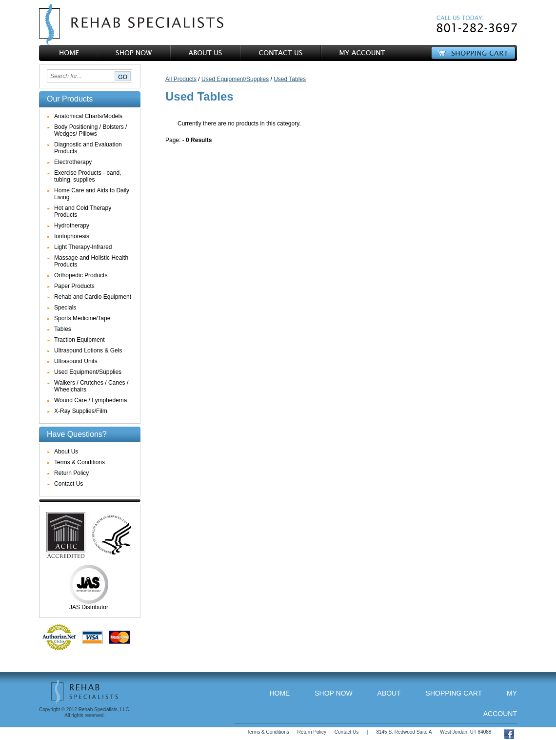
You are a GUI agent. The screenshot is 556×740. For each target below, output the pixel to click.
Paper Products (74, 286)
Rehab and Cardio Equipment (92, 296)
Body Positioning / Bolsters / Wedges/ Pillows (90, 130)
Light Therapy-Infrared (83, 247)
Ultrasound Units (76, 361)
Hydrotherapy (71, 225)
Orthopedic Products (80, 275)
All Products (181, 79)
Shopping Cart (454, 693)
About (389, 693)
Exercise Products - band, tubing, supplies (87, 176)
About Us (66, 451)
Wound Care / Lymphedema (90, 400)
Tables (62, 329)
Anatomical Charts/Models (88, 116)
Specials (65, 307)
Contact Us (68, 483)
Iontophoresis (71, 236)
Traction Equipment (79, 339)
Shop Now (334, 693)
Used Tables (290, 79)
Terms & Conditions (79, 462)
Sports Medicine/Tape (82, 318)
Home (279, 693)
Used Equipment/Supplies (87, 372)
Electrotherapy (73, 162)
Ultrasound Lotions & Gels (88, 350)
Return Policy (71, 473)
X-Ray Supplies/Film (80, 411)
